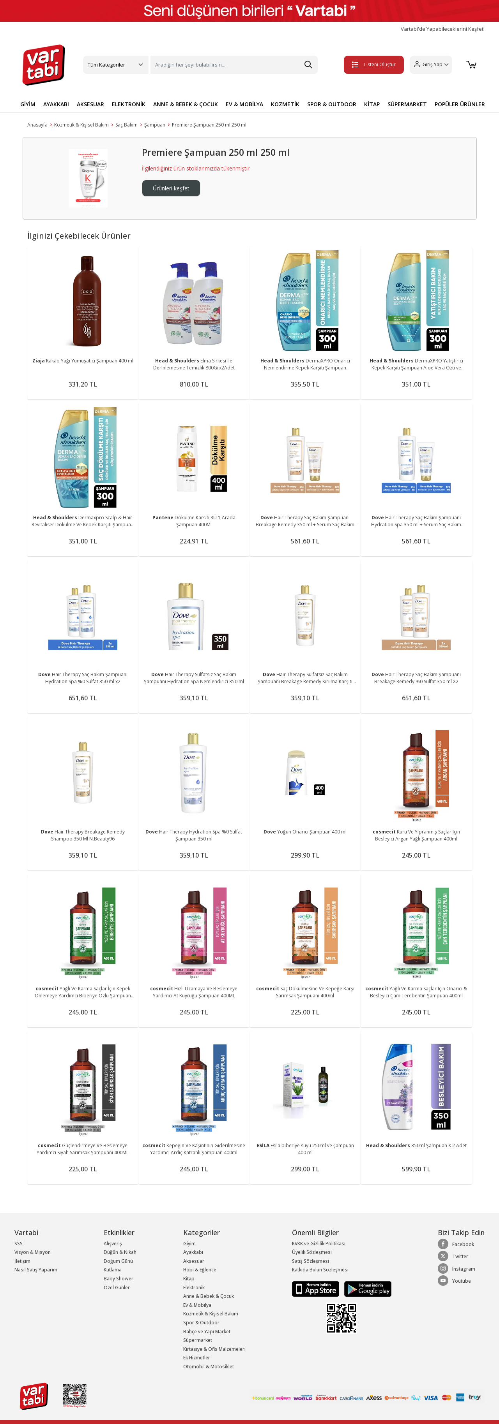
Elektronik (194, 1287)
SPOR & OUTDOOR (331, 104)
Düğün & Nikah (120, 1252)
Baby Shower (118, 1278)
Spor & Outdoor (201, 1322)
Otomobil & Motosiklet (208, 1366)
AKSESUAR (90, 104)
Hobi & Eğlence (199, 1269)
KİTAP (372, 104)
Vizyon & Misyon (32, 1252)
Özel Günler (117, 1287)
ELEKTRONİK (128, 104)
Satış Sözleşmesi (310, 1261)
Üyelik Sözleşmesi (312, 1252)
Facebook (456, 1244)
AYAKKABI (56, 104)
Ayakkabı (193, 1252)
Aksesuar (193, 1261)
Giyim (189, 1243)
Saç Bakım (126, 124)
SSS (18, 1243)
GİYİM (27, 104)
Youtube (454, 1281)
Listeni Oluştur (374, 64)
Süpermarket (197, 1340)
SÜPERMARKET (407, 104)
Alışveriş (113, 1243)
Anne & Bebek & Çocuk (208, 1296)
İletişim (22, 1261)
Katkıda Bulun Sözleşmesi (320, 1269)
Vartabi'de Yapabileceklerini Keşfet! (443, 29)
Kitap (189, 1278)
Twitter (453, 1256)
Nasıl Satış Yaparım (35, 1269)
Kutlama (113, 1269)
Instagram (456, 1269)
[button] (431, 65)
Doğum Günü (118, 1261)
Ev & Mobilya (197, 1305)
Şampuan (154, 124)
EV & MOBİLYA (244, 104)
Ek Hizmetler (196, 1357)
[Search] (234, 65)
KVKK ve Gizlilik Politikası (318, 1243)
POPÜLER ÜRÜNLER (460, 104)
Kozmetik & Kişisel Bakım (81, 124)
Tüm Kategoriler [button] (106, 64)
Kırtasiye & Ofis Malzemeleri (214, 1349)
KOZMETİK (285, 104)
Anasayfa (37, 124)
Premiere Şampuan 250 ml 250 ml (209, 124)
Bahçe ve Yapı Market (206, 1331)
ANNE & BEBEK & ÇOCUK (185, 104)
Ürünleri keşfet (171, 188)
